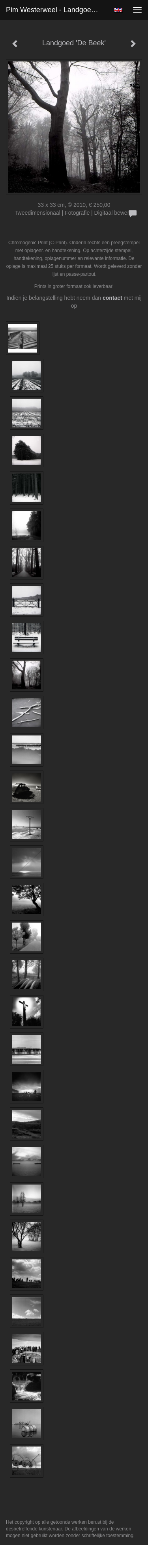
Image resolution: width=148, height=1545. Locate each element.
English (118, 10)
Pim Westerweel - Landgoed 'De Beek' (56, 10)
